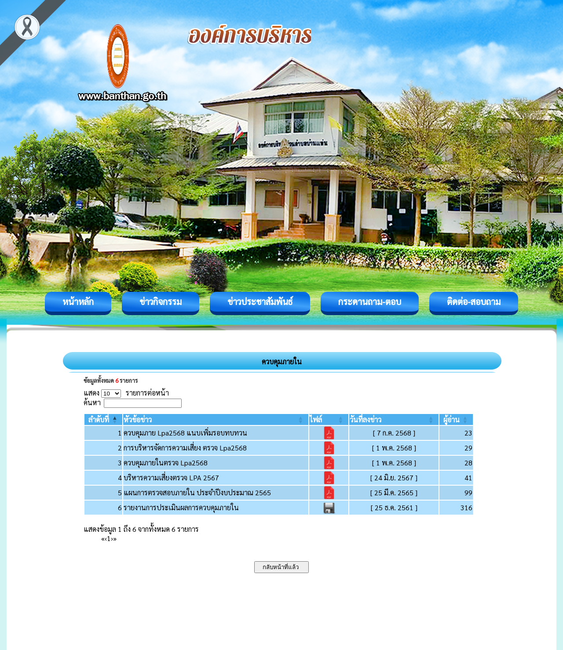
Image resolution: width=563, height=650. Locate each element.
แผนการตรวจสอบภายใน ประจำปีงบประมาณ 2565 (197, 492)
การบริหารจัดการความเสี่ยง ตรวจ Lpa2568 (185, 447)
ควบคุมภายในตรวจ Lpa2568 (166, 462)
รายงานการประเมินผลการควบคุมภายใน (181, 507)
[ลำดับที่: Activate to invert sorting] (103, 419)
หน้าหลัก (78, 301)
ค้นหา (92, 402)
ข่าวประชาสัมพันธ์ (259, 301)
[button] (98, 419)
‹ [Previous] (106, 538)
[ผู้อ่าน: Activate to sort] (456, 419)
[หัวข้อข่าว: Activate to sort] (215, 419)
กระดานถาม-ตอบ (369, 301)
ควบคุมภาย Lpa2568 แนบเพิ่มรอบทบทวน (185, 432)
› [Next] (112, 538)
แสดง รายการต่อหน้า (126, 392)
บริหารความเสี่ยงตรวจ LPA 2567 (171, 477)
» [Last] (115, 538)
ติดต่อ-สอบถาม (474, 301)
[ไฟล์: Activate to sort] (328, 419)
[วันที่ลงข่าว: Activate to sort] (394, 419)
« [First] (103, 538)
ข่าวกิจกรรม (160, 301)
